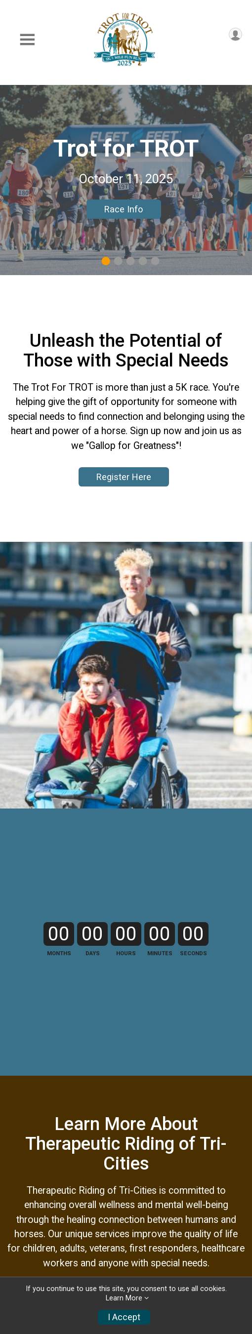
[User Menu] (235, 34)
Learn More (124, 1298)
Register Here (123, 477)
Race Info (123, 209)
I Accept (124, 1317)
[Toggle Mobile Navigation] (27, 40)
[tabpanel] (126, 180)
